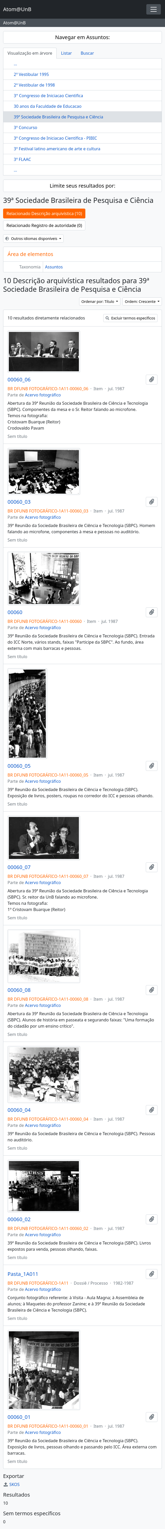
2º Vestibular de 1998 (34, 85)
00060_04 (19, 1110)
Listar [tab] (66, 53)
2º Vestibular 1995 (31, 74)
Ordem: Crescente (140, 301)
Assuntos (54, 267)
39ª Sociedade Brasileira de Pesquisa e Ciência (58, 117)
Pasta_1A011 (23, 1274)
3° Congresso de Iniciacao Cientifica (48, 95)
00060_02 (19, 1219)
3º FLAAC (22, 159)
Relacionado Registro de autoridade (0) (44, 225)
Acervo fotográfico (43, 395)
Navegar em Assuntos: (82, 37)
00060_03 (19, 502)
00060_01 (19, 1417)
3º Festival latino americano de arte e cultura (57, 149)
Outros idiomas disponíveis (31, 238)
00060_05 (19, 766)
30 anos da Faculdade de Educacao (47, 106)
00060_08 (19, 990)
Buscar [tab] (87, 53)
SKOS (11, 1484)
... (15, 64)
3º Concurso (25, 127)
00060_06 (19, 379)
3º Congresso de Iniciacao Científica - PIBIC (55, 138)
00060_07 (19, 867)
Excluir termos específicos (130, 318)
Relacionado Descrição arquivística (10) (44, 213)
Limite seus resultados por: (82, 185)
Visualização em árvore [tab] (30, 53)
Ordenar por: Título (98, 301)
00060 (15, 612)
